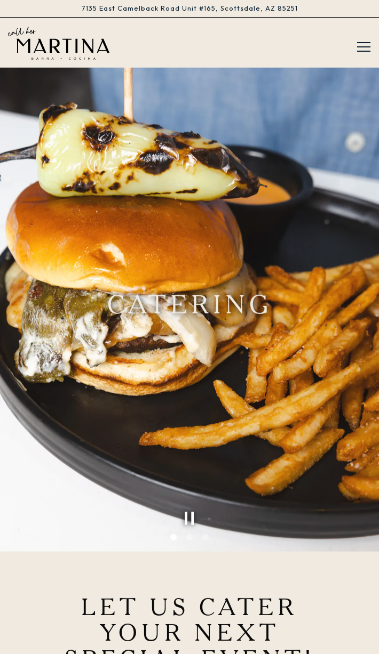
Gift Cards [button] (189, 640)
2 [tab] (189, 518)
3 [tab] (205, 518)
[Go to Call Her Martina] (189, 8)
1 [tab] (173, 518)
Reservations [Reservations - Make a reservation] (189, 615)
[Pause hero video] (189, 499)
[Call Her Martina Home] (58, 42)
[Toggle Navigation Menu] (364, 47)
